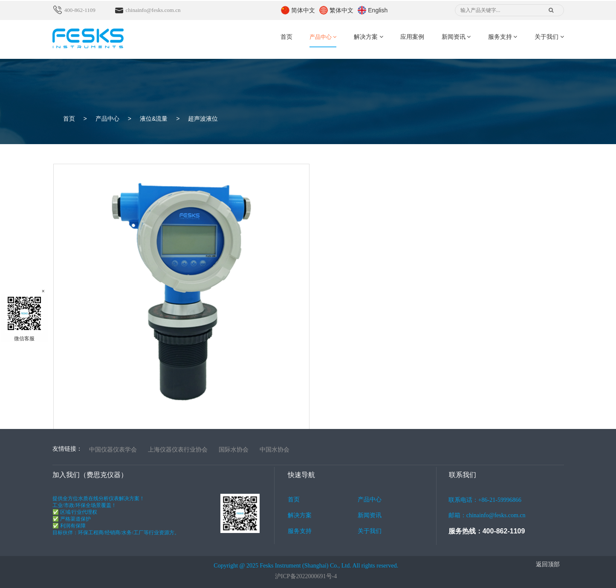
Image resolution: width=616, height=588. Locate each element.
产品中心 (322, 37)
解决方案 (368, 37)
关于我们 (549, 37)
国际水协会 (234, 449)
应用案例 (412, 37)
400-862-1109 (80, 10)
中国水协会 (274, 449)
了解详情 (73, 381)
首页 (286, 37)
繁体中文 (341, 10)
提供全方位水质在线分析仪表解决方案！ (128, 515)
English (378, 10)
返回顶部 (548, 564)
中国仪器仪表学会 (113, 449)
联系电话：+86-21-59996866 (500, 510)
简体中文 (303, 10)
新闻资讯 (456, 37)
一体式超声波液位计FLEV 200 (114, 341)
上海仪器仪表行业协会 (178, 449)
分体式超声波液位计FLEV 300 (286, 341)
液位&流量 (154, 118)
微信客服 (24, 318)
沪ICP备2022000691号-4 (306, 576)
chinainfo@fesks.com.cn (153, 10)
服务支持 (503, 37)
